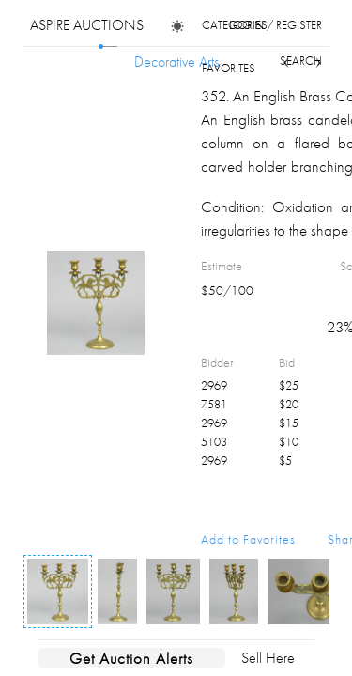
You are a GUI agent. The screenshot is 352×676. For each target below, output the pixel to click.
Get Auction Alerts (131, 658)
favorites (228, 68)
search (301, 61)
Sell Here (268, 658)
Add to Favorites (248, 538)
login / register (275, 25)
